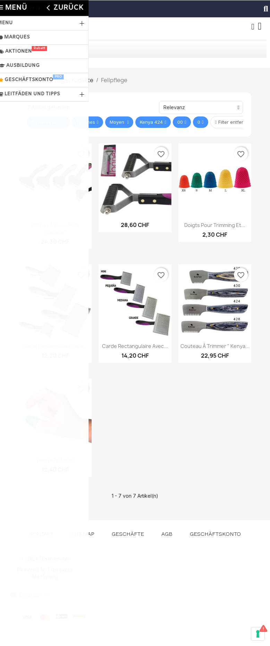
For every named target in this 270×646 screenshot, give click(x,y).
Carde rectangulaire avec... (135, 346)
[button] (266, 9)
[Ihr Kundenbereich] (252, 27)
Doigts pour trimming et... (214, 225)
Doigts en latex (55, 460)
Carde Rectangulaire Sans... (55, 346)
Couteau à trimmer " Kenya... (215, 346)
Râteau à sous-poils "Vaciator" (55, 228)
